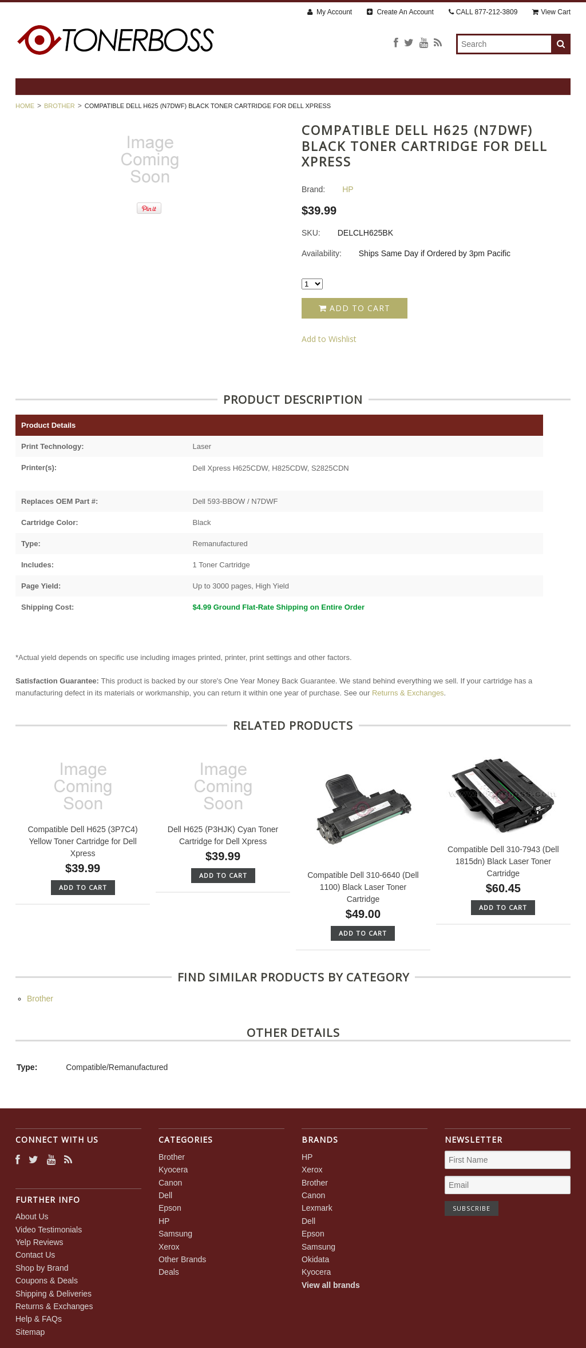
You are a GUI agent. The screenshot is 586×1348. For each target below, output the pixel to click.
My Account (329, 12)
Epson (170, 1207)
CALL (483, 12)
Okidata (315, 1259)
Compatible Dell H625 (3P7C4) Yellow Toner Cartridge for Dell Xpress (83, 841)
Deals (169, 1272)
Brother (59, 105)
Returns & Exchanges (408, 693)
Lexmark (317, 1207)
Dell (165, 1195)
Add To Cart (83, 887)
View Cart (551, 12)
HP (164, 1221)
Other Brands (182, 1259)
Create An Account (400, 12)
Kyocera (173, 1169)
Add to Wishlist (329, 338)
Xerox (169, 1246)
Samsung (175, 1233)
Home (24, 105)
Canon (170, 1182)
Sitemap (30, 1332)
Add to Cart (354, 308)
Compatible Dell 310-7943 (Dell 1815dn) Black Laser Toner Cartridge (503, 861)
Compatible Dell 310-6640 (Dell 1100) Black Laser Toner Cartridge (363, 887)
